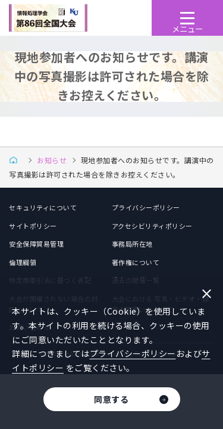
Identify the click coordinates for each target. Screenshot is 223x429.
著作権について (136, 262)
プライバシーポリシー (146, 207)
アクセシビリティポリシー (152, 226)
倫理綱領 (22, 262)
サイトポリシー (33, 226)
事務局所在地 (132, 243)
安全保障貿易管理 (36, 243)
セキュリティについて (43, 207)
